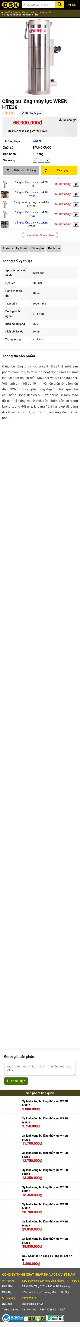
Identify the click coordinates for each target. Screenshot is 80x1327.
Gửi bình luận (16, 1083)
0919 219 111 (30, 1300)
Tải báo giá (67, 120)
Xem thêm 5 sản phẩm (40, 235)
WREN (37, 141)
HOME (5, 12)
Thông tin (37, 248)
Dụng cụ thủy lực (21, 12)
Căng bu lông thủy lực (41, 12)
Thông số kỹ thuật (15, 248)
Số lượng (9, 160)
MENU (72, 5)
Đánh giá (54, 248)
